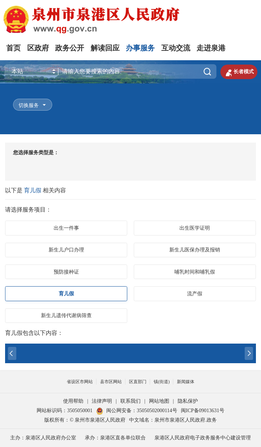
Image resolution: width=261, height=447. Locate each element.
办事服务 (140, 48)
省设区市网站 (80, 381)
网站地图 (159, 401)
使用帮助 (73, 401)
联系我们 (130, 401)
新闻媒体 (185, 381)
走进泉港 (210, 48)
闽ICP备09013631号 (202, 410)
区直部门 (137, 381)
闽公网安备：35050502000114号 (136, 410)
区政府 (38, 48)
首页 (13, 48)
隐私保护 (188, 401)
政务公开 (69, 48)
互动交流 (175, 48)
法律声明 (102, 401)
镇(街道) (162, 381)
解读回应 (105, 48)
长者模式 (239, 72)
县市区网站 (111, 381)
